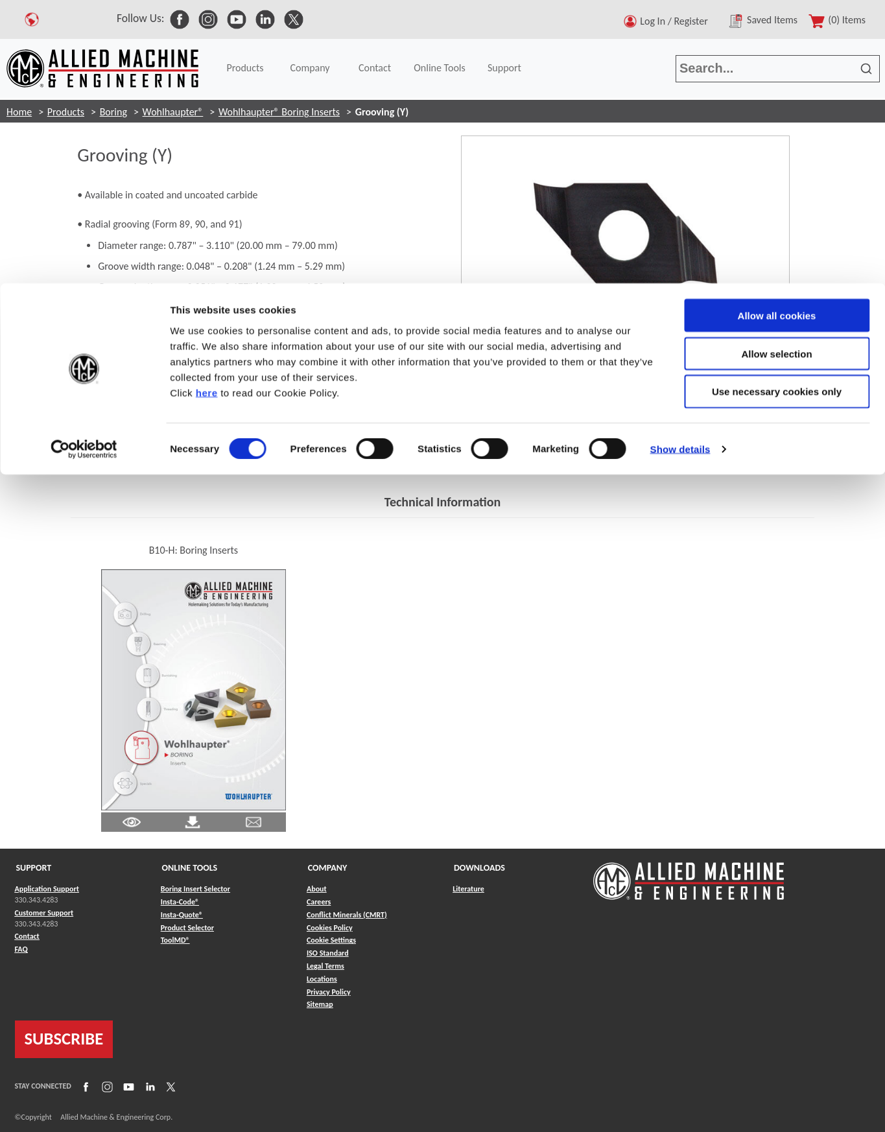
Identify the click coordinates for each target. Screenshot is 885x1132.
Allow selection (776, 70)
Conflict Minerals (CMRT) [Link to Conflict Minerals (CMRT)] (347, 914)
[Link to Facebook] (84, 1086)
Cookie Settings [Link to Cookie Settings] (331, 940)
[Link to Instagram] (105, 1086)
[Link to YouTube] (127, 1086)
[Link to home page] (688, 875)
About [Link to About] (317, 888)
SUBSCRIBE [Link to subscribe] (64, 1038)
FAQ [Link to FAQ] (21, 949)
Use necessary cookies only (777, 108)
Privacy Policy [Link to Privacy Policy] (329, 991)
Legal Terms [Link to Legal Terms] (325, 966)
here (207, 109)
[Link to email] (253, 821)
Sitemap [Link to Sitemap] (320, 1004)
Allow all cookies (777, 32)
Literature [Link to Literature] (468, 888)
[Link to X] (169, 1086)
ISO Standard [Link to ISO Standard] (328, 953)
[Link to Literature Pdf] (131, 821)
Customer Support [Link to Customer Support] (44, 912)
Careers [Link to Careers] (319, 901)
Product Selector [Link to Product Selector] (187, 927)
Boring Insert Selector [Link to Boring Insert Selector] (195, 888)
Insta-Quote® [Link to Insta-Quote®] (182, 914)
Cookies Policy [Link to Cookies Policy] (330, 927)
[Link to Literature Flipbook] (194, 689)
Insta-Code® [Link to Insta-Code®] (180, 901)
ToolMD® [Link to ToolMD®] (175, 940)
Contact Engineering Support (144, 458)
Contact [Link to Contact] (27, 936)
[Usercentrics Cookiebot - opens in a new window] (84, 166)
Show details (680, 165)
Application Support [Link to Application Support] (47, 888)
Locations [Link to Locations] (322, 979)
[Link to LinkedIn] (148, 1086)
